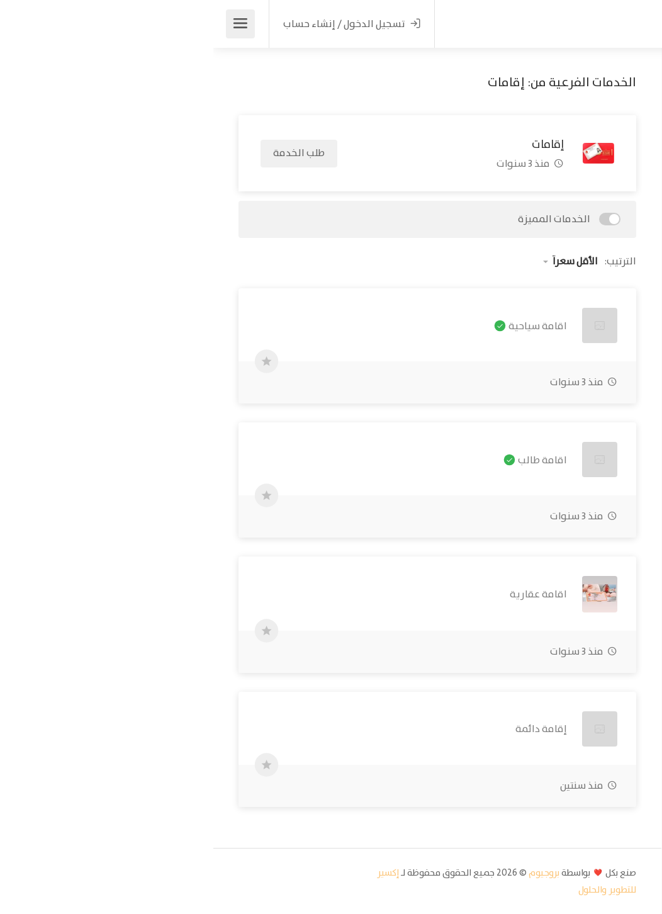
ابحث (555, 250)
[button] (555, 199)
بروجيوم (330, 873)
